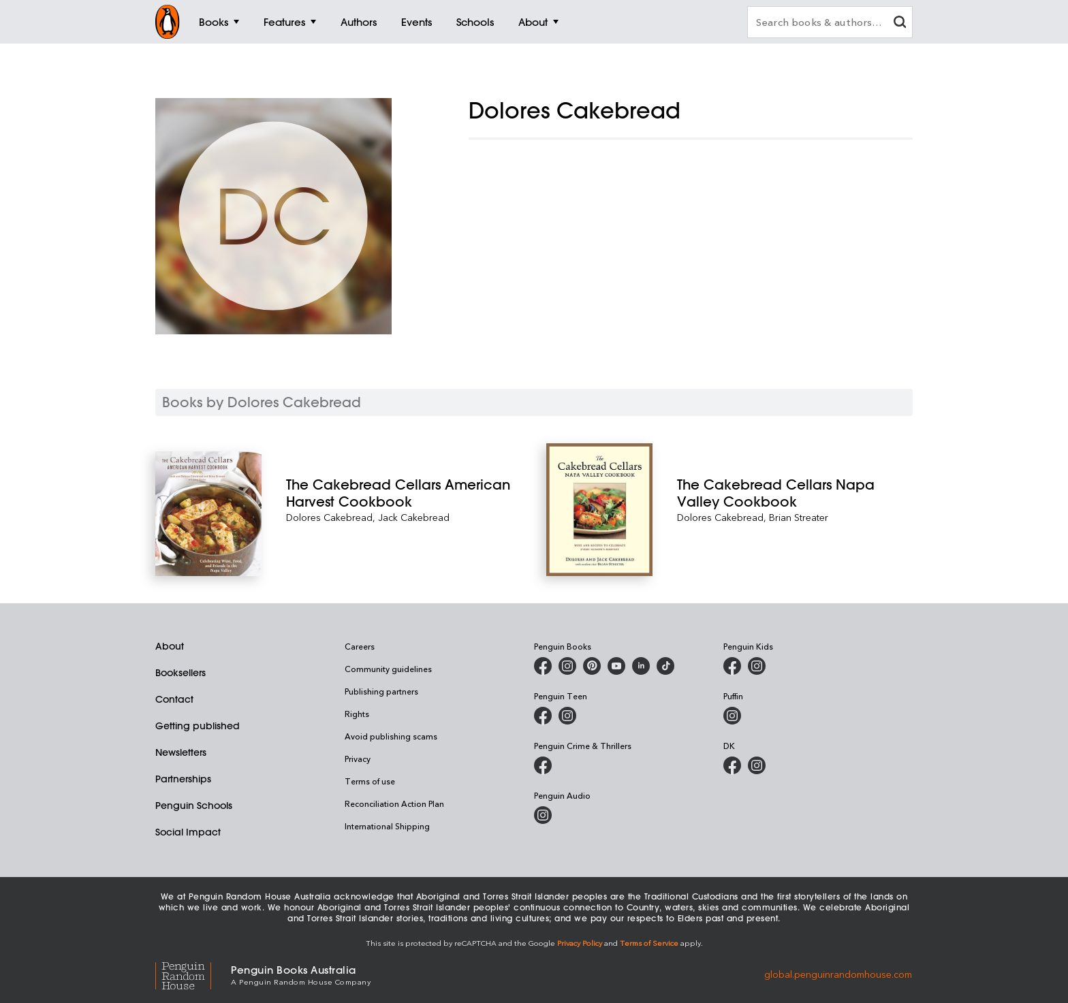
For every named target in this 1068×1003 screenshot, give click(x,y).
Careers (360, 646)
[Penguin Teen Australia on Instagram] (567, 716)
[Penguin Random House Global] (193, 974)
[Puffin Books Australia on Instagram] (732, 716)
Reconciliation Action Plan (394, 803)
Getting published (197, 726)
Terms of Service (649, 943)
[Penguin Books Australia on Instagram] (567, 666)
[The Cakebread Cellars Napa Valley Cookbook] (795, 493)
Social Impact (188, 832)
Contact (174, 699)
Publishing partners (381, 691)
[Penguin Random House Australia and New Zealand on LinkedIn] (641, 666)
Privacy (358, 758)
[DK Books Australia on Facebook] (732, 765)
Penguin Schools (193, 805)
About (169, 646)
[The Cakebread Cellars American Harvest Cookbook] (404, 493)
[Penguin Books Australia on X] (592, 666)
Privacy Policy (579, 943)
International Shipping (387, 826)
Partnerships (183, 779)
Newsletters (180, 752)
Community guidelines (388, 669)
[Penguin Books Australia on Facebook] (543, 666)
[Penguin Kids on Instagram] (757, 666)
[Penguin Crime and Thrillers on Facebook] (543, 765)
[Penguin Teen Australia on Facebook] (543, 716)
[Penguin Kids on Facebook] (732, 666)
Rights (357, 713)
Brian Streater (798, 517)
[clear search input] (900, 23)
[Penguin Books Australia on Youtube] (616, 666)
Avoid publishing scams (391, 736)
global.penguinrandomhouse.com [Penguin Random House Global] (838, 974)
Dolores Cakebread (329, 517)
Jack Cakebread (414, 517)
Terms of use (370, 781)
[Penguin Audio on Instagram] (543, 815)
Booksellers (180, 673)
